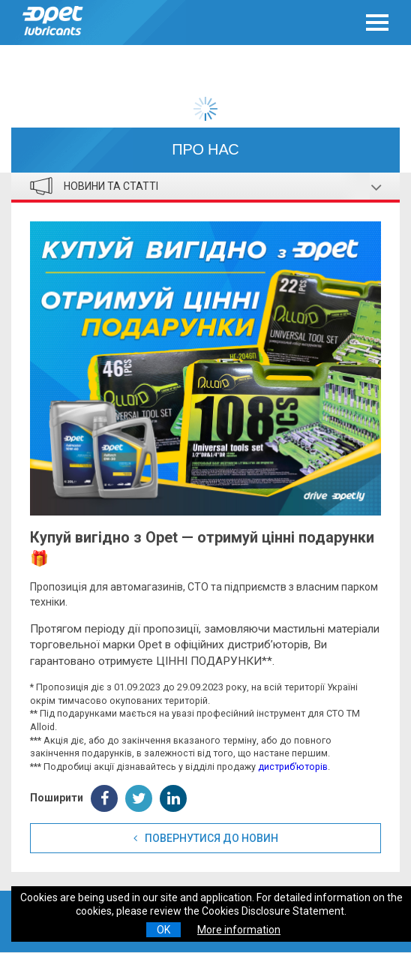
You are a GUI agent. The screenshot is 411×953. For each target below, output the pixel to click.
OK (163, 930)
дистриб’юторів (293, 766)
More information (238, 930)
